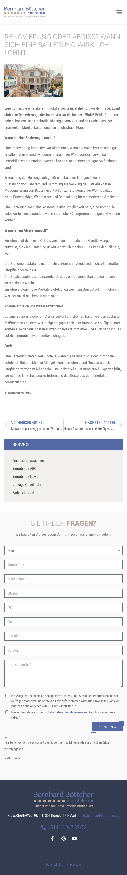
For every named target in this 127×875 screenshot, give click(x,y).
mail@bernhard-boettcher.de (98, 815)
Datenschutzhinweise (69, 712)
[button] (119, 12)
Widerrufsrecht (23, 492)
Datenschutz (53, 865)
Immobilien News (25, 476)
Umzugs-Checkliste (26, 484)
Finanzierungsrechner (28, 460)
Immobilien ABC (24, 468)
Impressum (74, 865)
